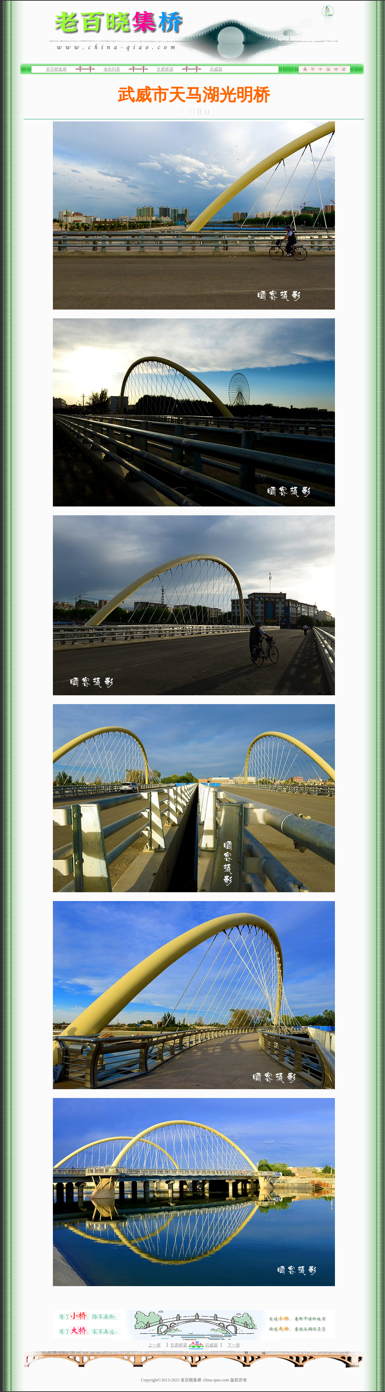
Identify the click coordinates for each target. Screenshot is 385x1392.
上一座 (154, 1345)
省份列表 (111, 69)
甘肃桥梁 (165, 69)
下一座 (233, 1345)
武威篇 (216, 69)
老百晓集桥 (56, 69)
